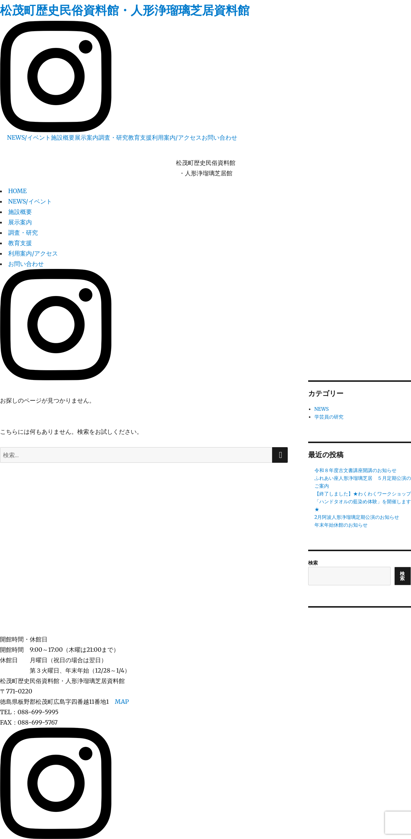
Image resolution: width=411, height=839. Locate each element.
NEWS (321, 409)
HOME (17, 191)
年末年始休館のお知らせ (341, 525)
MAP (122, 701)
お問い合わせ (219, 137)
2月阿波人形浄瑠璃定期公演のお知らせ (356, 517)
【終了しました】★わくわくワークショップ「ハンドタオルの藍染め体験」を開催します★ (362, 502)
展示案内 (86, 137)
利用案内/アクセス (177, 137)
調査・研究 (113, 137)
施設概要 (63, 137)
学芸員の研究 (328, 417)
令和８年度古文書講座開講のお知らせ (355, 470)
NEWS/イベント (29, 137)
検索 (313, 563)
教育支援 (140, 137)
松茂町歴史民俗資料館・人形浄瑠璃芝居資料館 (124, 10)
